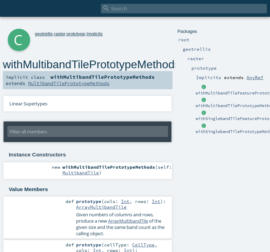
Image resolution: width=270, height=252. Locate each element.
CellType (143, 244)
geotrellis (44, 33)
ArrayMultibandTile (101, 207)
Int (125, 201)
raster (59, 33)
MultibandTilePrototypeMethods (68, 83)
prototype (76, 33)
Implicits (94, 33)
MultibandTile (80, 172)
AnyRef (255, 77)
